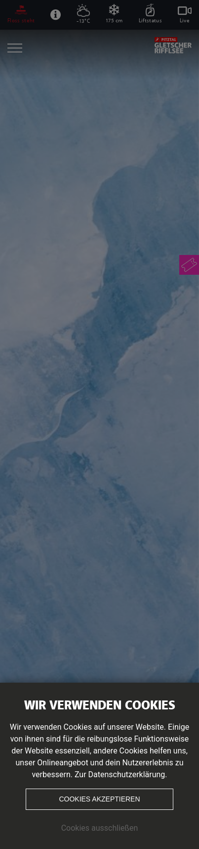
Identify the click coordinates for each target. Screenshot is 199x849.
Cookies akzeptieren (99, 799)
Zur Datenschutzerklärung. (121, 774)
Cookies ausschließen (99, 828)
